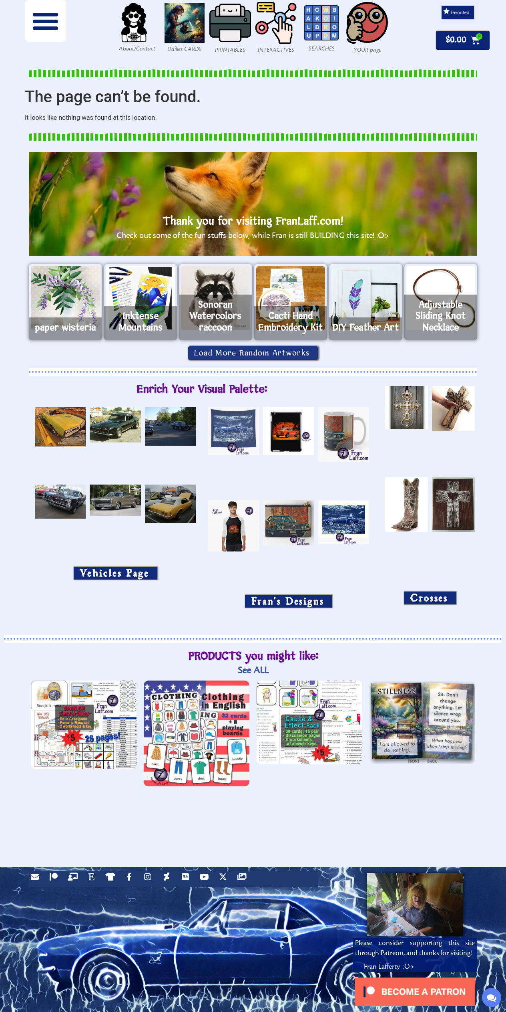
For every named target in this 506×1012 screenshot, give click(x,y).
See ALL (253, 670)
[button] (45, 21)
